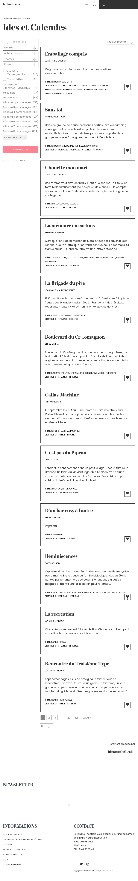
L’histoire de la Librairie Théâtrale (22, 839)
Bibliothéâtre (8, 19)
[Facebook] (76, 864)
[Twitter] (82, 864)
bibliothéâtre (12, 4)
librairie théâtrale (121, 751)
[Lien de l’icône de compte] (94, 4)
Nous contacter (13, 854)
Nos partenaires (12, 834)
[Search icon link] (104, 5)
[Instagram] (88, 864)
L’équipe (7, 844)
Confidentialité (12, 864)
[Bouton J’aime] (127, 86)
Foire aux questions (15, 849)
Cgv (5, 859)
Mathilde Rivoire (107, 871)
